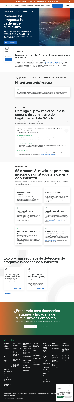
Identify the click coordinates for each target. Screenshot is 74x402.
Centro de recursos (46, 377)
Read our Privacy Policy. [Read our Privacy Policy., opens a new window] (61, 394)
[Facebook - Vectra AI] (68, 355)
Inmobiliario (35, 360)
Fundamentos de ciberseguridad (46, 379)
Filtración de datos (26, 350)
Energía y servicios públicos (36, 348)
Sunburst (24, 368)
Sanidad (34, 353)
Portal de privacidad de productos (43, 393)
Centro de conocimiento (45, 351)
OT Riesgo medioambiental (16, 362)
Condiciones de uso (7, 393)
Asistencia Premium (46, 363)
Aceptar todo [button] (60, 396)
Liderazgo (54, 358)
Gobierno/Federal (36, 352)
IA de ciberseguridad (53, 195)
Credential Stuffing (26, 367)
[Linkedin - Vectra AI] (62, 355)
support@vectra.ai (65, 345)
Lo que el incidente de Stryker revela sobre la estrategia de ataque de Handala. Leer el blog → (37, 1)
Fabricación (35, 356)
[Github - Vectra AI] (62, 360)
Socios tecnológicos (55, 348)
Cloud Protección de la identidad (17, 355)
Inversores (54, 363)
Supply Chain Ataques (27, 356)
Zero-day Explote (26, 362)
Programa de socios (55, 345)
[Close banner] (69, 1)
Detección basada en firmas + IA (17, 352)
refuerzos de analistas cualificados (47, 154)
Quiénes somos (55, 357)
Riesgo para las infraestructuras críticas (16, 365)
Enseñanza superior (36, 355)
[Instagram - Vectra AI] (65, 358)
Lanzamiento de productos (45, 354)
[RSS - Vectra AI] (65, 360)
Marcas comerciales (23, 393)
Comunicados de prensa (55, 365)
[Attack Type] (8, 48)
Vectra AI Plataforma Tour (7, 380)
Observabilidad (6, 348)
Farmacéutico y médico (37, 358)
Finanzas (34, 350)
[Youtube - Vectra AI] (62, 358)
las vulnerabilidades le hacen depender (53, 62)
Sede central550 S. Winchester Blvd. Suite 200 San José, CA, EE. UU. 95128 (65, 349)
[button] (68, 5)
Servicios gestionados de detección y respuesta (46, 360)
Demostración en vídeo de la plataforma (8, 377)
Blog (43, 375)
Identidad (5, 358)
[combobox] (69, 385)
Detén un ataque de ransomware (7, 385)
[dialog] (64, 392)
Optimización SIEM (16, 350)
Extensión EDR (16, 345)
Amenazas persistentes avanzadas (27, 349)
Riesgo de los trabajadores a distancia (15, 369)
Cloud (5, 356)
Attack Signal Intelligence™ (31, 122)
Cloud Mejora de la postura (16, 360)
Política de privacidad (54, 393)
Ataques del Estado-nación (26, 353)
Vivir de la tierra (26, 370)
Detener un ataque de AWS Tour (7, 388)
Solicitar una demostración (56, 6)
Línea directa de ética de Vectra (9, 395)
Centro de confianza (32, 393)
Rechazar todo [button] (68, 396)
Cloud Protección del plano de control (17, 357)
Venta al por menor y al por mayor (37, 362)
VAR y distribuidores (55, 350)
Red (4, 354)
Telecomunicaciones (36, 364)
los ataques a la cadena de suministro (55, 220)
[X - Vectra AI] (65, 355)
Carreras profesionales (56, 367)
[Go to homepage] (8, 5)
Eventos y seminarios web (46, 382)
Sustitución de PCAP (17, 348)
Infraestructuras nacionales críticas (36, 346)
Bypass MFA (25, 365)
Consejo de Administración (55, 361)
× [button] (71, 385)
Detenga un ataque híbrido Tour (7, 382)
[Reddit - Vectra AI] (68, 358)
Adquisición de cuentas (27, 346)
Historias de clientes (47, 345)
